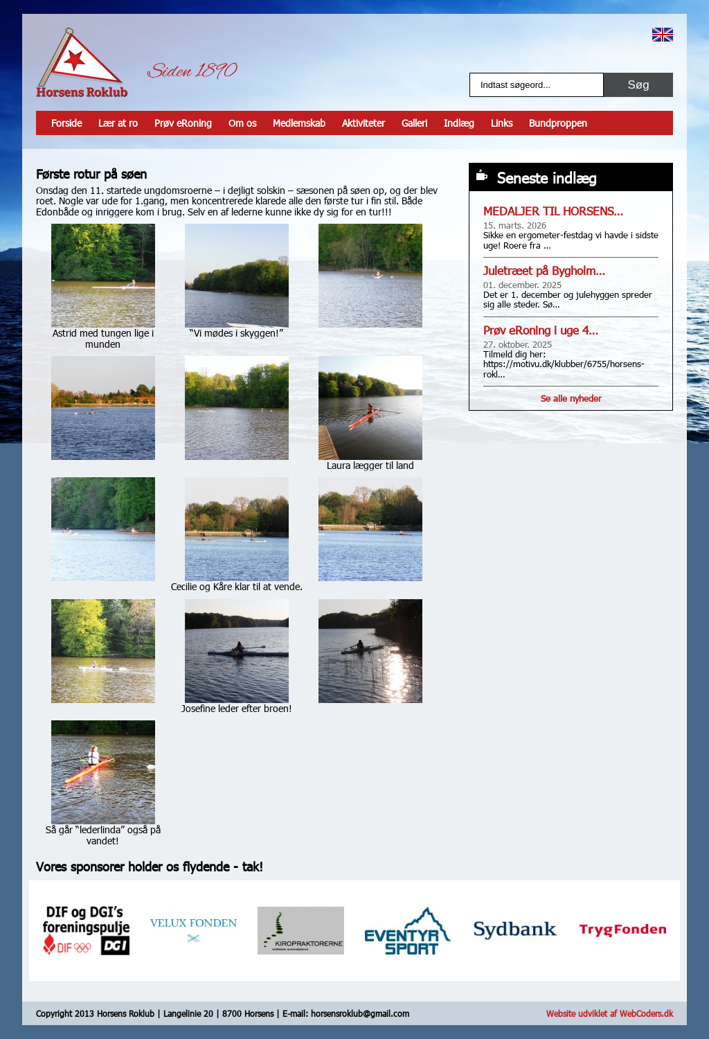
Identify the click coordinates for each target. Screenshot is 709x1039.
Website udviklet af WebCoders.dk (609, 1013)
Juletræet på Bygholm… (544, 270)
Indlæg (459, 123)
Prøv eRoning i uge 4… (540, 330)
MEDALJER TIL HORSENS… (553, 211)
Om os (242, 123)
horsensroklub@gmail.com (360, 1013)
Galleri (414, 123)
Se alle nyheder (571, 398)
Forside (66, 123)
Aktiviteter (363, 123)
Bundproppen (558, 123)
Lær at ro (118, 123)
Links (501, 123)
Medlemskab (299, 123)
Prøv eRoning (183, 123)
